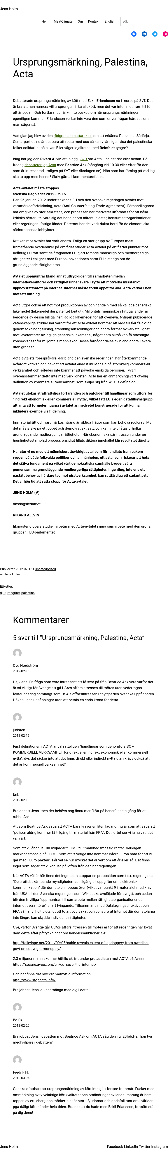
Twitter (144, 1146)
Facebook (115, 1146)
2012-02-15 (21, 671)
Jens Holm (9, 9)
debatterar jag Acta (40, 165)
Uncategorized (45, 569)
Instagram (159, 1146)
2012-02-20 (21, 1026)
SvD (84, 159)
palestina (28, 593)
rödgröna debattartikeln (73, 135)
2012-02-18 (21, 800)
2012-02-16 (21, 736)
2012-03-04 (21, 1078)
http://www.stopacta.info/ (34, 980)
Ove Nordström (25, 665)
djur (2, 593)
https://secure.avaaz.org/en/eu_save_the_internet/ (54, 964)
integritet (13, 593)
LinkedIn (131, 1146)
